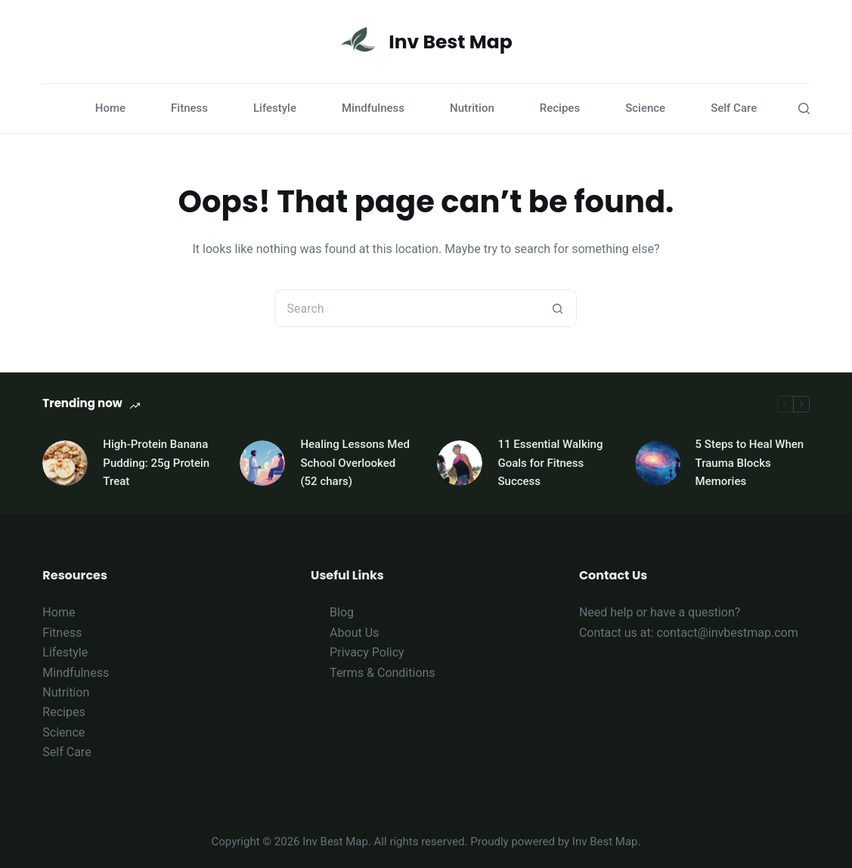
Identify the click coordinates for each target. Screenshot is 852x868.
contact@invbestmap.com (727, 633)
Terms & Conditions (382, 673)
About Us (354, 633)
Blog (342, 612)
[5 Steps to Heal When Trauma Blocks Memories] (657, 463)
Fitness (189, 108)
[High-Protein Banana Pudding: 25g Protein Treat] (65, 463)
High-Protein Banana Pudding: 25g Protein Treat (156, 463)
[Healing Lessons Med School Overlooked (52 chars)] (262, 463)
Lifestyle (274, 108)
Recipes (560, 108)
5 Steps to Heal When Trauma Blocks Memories (750, 463)
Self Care (734, 108)
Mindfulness (373, 108)
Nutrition (472, 108)
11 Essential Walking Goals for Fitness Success (550, 463)
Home (110, 108)
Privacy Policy (367, 652)
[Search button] (558, 308)
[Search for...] (406, 308)
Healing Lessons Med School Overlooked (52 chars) (354, 463)
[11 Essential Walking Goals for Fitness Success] (459, 463)
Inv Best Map (450, 42)
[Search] (804, 108)
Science (645, 108)
